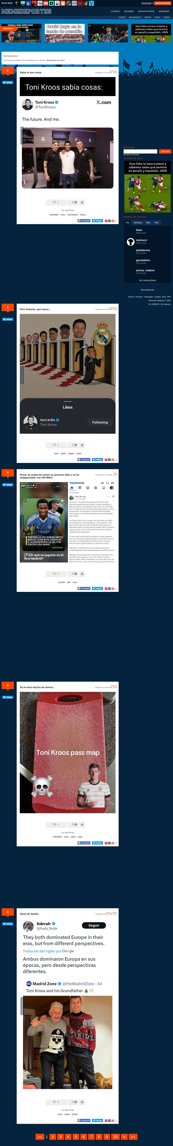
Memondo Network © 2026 (160, 301)
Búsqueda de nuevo (56, 60)
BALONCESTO (135, 17)
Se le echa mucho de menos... (37, 687)
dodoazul (114, 686)
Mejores (129, 11)
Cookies (157, 297)
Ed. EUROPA (153, 304)
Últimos (115, 11)
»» (133, 1137)
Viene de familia (29, 914)
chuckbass (113, 71)
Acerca (131, 297)
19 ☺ (56, 444)
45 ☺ (56, 1101)
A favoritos (82, 202)
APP (169, 297)
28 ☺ (56, 824)
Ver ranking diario (147, 280)
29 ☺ (56, 202)
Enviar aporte (146, 11)
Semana (138, 222)
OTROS (167, 17)
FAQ (164, 297)
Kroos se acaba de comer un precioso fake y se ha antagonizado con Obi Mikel (49, 476)
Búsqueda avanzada (131, 154)
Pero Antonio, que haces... (35, 309)
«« (40, 1137)
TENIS (157, 17)
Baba (115, 473)
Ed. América (166, 304)
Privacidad (148, 297)
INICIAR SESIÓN (163, 3)
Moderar (164, 11)
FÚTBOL (122, 17)
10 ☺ (56, 573)
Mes (148, 222)
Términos (139, 297)
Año (157, 222)
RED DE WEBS (7, 3)
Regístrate (146, 3)
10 (116, 1137)
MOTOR (148, 17)
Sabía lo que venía (30, 72)
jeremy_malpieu (111, 912)
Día (127, 222)
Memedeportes (147, 290)
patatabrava (113, 308)
